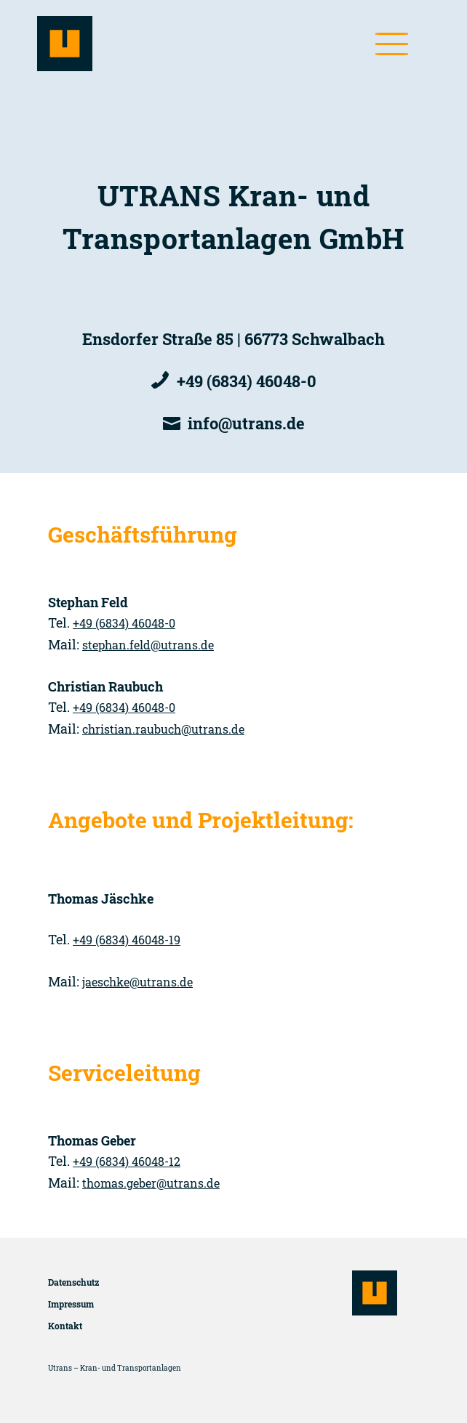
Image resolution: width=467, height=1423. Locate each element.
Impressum (71, 1304)
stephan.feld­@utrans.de (148, 644)
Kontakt (65, 1325)
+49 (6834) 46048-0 (124, 623)
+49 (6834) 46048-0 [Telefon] (246, 381)
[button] (391, 43)
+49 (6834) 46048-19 (126, 939)
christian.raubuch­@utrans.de (163, 729)
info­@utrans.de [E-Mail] (246, 423)
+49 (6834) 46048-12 (126, 1161)
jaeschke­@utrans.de (137, 981)
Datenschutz (73, 1282)
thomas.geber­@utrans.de (151, 1183)
